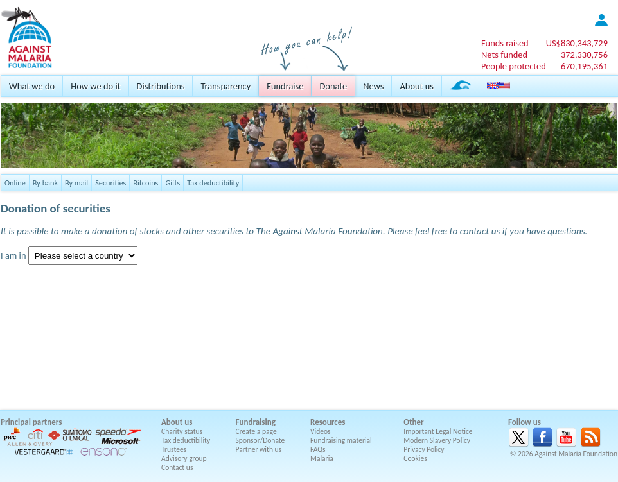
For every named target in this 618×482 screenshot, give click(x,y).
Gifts (172, 182)
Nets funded (504, 54)
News (373, 86)
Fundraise (285, 86)
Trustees (173, 449)
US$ (577, 43)
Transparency (225, 86)
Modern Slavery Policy (436, 440)
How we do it (95, 86)
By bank (45, 182)
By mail (76, 182)
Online (15, 182)
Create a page (256, 431)
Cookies (415, 458)
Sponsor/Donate (260, 440)
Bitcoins (145, 182)
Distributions (161, 86)
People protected (513, 66)
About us (416, 86)
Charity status (181, 431)
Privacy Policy (423, 449)
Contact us (177, 467)
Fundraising (256, 422)
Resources (327, 422)
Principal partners (31, 422)
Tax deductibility (213, 182)
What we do (32, 86)
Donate (333, 86)
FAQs (318, 449)
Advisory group (184, 458)
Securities (110, 182)
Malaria (321, 458)
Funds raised (505, 43)
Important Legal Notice (437, 431)
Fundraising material (341, 440)
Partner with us (259, 449)
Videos (320, 431)
